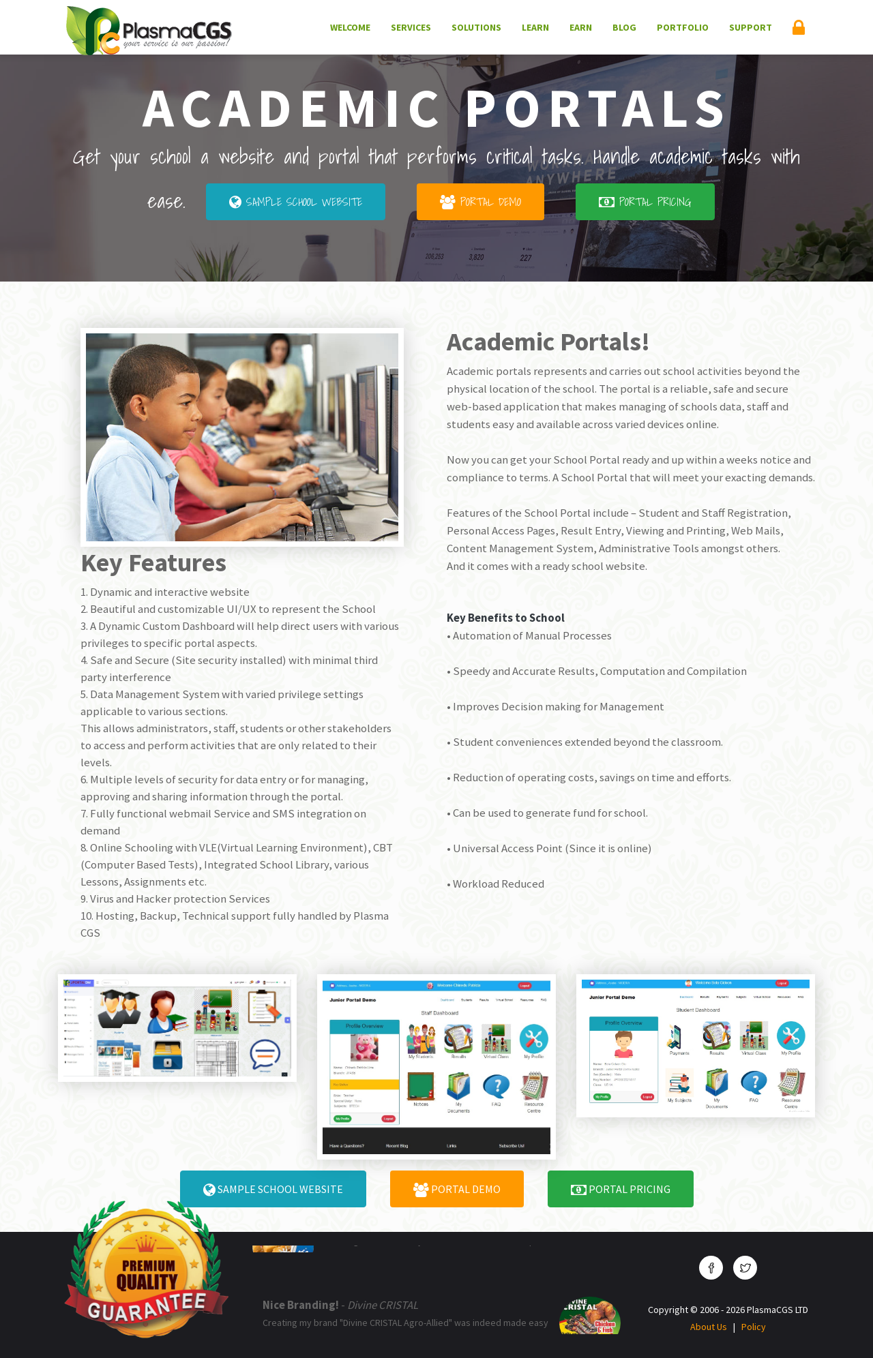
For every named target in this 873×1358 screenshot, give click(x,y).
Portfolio (683, 27)
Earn (580, 27)
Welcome (350, 27)
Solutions (476, 27)
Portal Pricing (645, 202)
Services (411, 27)
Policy (753, 1327)
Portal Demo (480, 202)
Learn (535, 27)
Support (750, 27)
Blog (624, 27)
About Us (708, 1327)
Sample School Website (295, 202)
